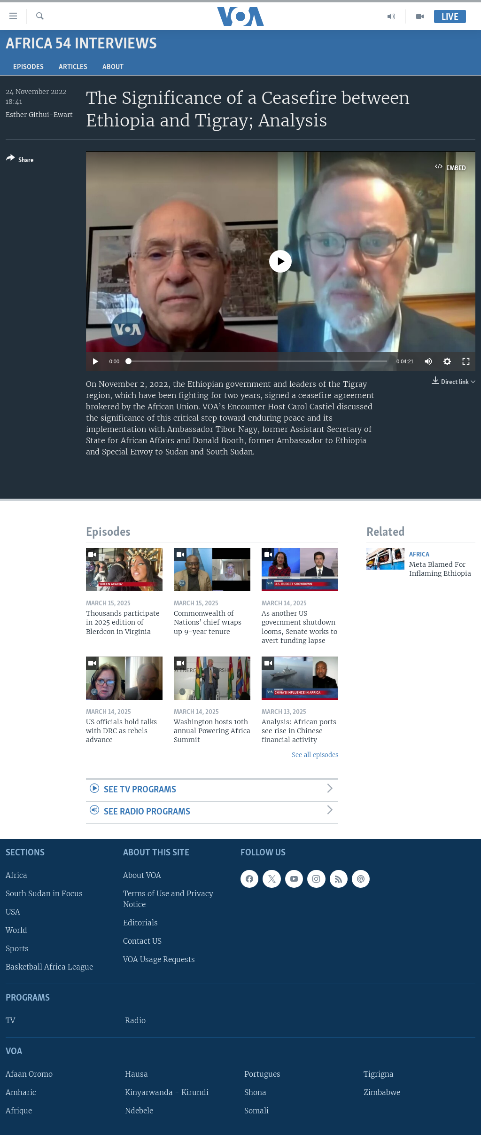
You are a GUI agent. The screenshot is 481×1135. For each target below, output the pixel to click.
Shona (255, 1092)
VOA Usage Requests (159, 959)
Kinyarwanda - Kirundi (167, 1092)
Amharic (21, 1092)
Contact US (142, 941)
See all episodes (315, 755)
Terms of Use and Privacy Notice (168, 898)
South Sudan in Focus (44, 893)
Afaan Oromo (29, 1073)
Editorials (140, 922)
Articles (73, 67)
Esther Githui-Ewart (39, 114)
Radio (135, 1020)
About (113, 67)
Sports (17, 948)
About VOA (142, 874)
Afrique (19, 1110)
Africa (419, 554)
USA (13, 912)
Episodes (28, 67)
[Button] (20, 161)
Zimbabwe (382, 1092)
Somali (256, 1110)
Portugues (262, 1073)
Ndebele (139, 1110)
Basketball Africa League (49, 967)
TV (10, 1020)
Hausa (136, 1073)
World (16, 930)
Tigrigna (379, 1073)
